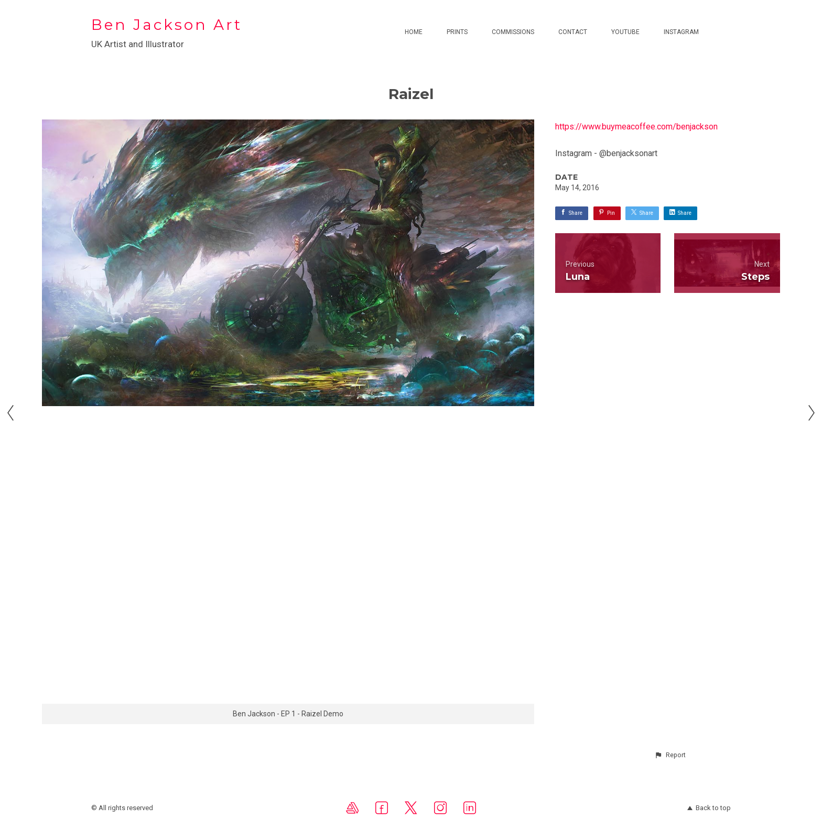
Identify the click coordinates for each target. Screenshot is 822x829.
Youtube (625, 32)
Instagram (681, 32)
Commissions (513, 32)
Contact (572, 32)
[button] (670, 755)
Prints (457, 32)
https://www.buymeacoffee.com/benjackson (636, 127)
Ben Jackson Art (166, 25)
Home (414, 32)
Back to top (709, 808)
